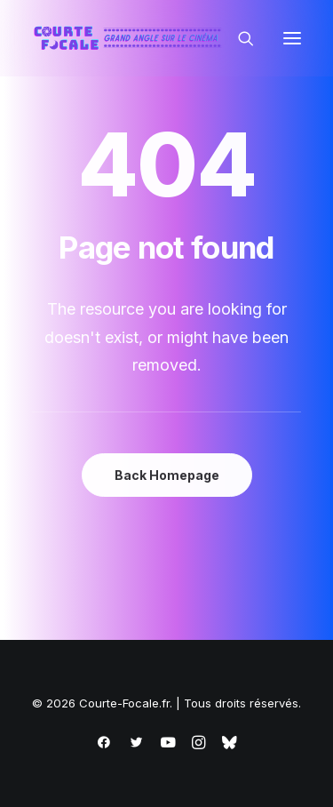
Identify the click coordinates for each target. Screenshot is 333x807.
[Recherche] (238, 38)
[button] (292, 38)
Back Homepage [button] (167, 475)
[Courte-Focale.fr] (131, 38)
